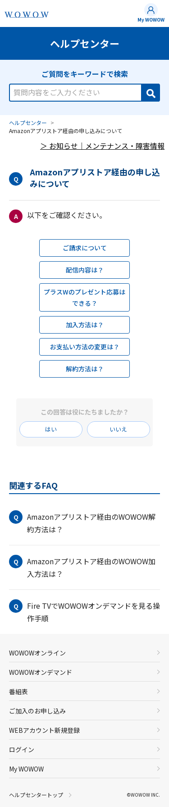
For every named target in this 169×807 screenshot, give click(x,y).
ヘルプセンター (28, 122)
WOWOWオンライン (37, 652)
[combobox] (84, 87)
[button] (84, 523)
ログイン (21, 749)
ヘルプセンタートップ (36, 795)
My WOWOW (150, 19)
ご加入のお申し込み (37, 710)
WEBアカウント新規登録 (44, 730)
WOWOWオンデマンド (40, 672)
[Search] (150, 93)
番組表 (18, 691)
